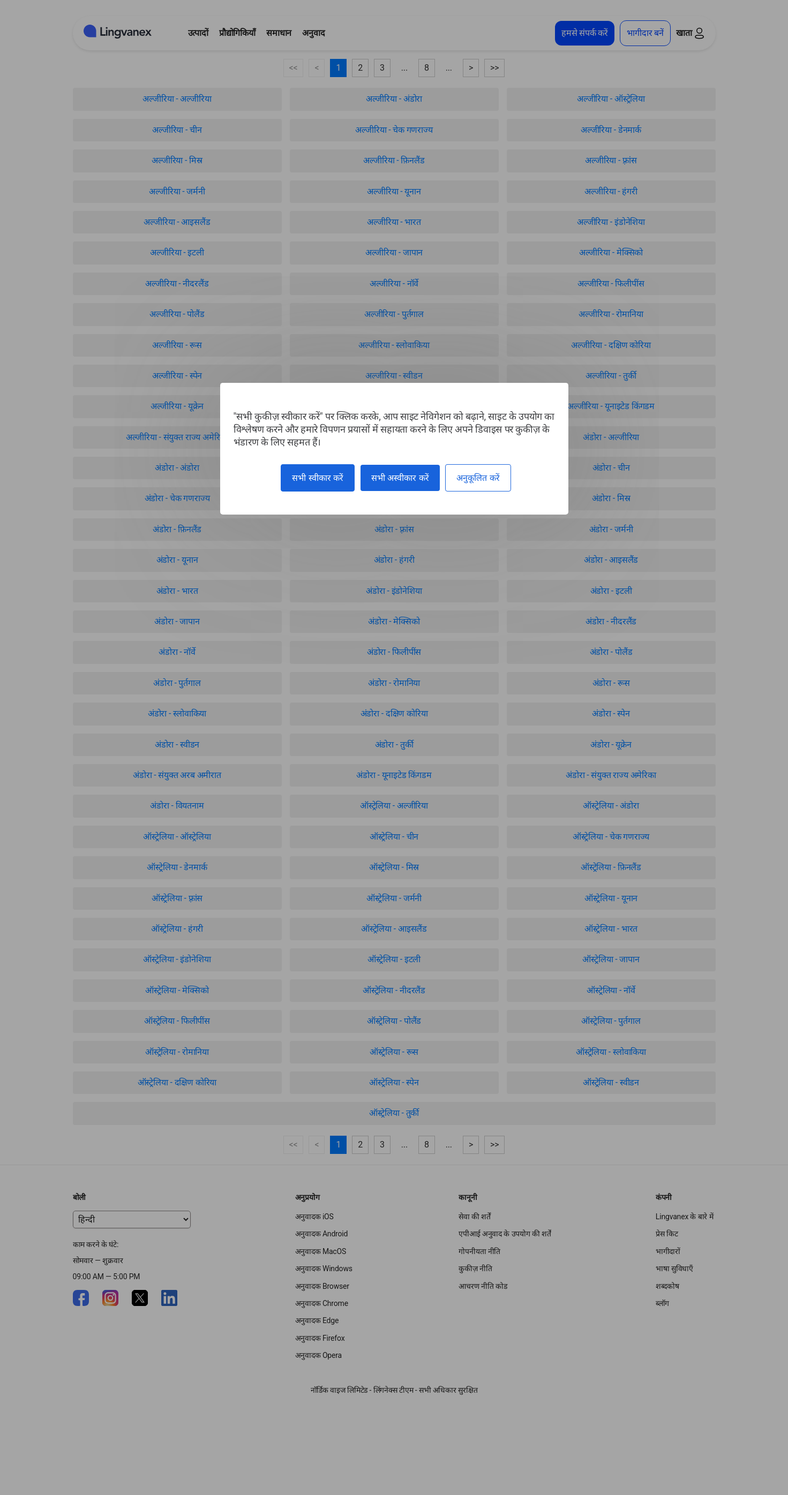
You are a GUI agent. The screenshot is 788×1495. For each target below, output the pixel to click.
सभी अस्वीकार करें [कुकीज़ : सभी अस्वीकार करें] (400, 477)
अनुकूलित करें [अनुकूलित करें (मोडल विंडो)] (477, 477)
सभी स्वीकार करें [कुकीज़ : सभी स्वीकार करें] (317, 477)
